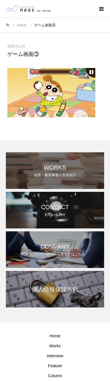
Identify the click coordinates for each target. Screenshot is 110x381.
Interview (55, 355)
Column (55, 375)
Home (55, 336)
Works (55, 346)
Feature (55, 365)
